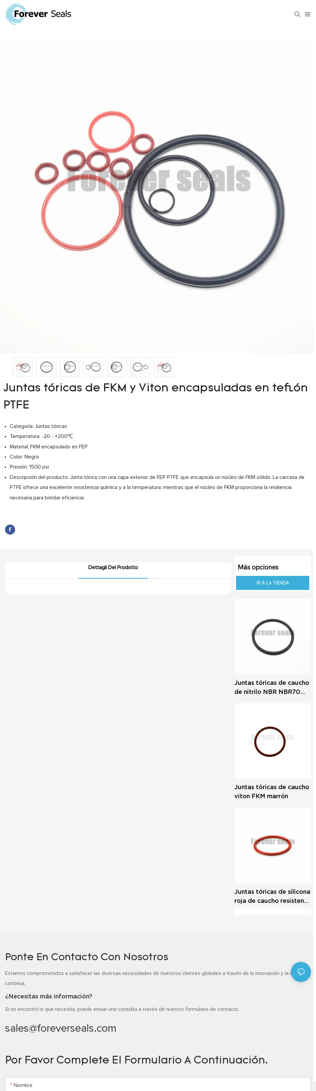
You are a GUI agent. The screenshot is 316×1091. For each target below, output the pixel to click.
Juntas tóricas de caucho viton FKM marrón (271, 791)
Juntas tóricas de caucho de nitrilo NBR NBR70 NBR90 (271, 687)
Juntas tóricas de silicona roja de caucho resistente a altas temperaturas (272, 896)
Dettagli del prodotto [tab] (113, 567)
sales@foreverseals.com (61, 1028)
